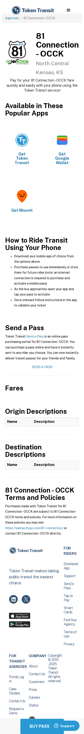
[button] (68, 10)
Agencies (12, 18)
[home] (32, 10)
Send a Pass (35, 336)
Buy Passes (42, 726)
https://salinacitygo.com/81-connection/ (34, 528)
